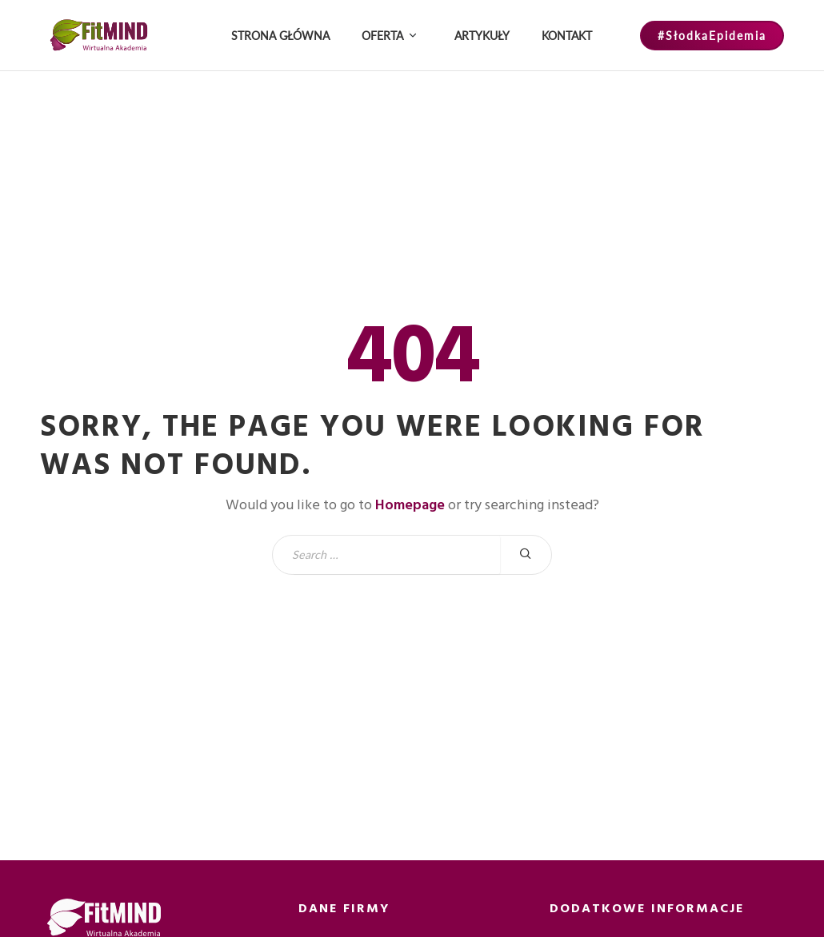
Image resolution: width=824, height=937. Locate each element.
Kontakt (567, 35)
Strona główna (280, 35)
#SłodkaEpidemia (712, 35)
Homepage (410, 505)
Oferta (382, 35)
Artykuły (482, 35)
